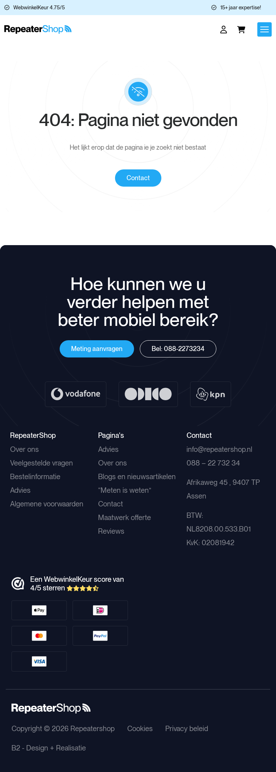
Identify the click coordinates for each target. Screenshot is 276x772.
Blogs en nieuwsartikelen (137, 476)
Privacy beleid (186, 728)
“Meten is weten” (124, 490)
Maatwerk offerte (124, 517)
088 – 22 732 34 (213, 463)
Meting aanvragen (97, 348)
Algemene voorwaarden (46, 504)
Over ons (24, 449)
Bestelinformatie (35, 476)
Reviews (111, 531)
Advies (20, 490)
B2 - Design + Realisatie (49, 748)
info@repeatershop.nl (219, 449)
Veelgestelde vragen (41, 463)
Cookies (140, 728)
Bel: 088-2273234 (178, 348)
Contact (138, 178)
